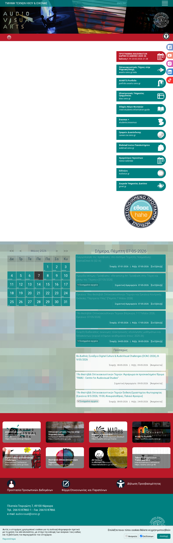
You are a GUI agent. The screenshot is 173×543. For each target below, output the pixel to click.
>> (66, 250)
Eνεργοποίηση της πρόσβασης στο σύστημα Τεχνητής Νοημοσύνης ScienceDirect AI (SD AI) (113, 259)
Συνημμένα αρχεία (89, 285)
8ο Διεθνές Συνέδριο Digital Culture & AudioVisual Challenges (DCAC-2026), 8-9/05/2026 (117, 358)
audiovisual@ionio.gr (28, 514)
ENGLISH (121, 3)
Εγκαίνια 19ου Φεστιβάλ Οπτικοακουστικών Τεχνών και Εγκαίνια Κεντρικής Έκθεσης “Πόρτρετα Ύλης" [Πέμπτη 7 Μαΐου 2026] (119, 296)
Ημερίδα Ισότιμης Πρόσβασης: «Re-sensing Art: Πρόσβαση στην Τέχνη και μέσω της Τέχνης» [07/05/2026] (117, 277)
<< (12, 250)
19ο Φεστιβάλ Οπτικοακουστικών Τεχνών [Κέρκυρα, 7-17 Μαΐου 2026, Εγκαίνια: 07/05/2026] (115, 315)
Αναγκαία (132, 536)
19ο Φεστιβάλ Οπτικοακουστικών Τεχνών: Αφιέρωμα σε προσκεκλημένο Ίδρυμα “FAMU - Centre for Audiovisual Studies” (120, 376)
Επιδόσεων (148, 536)
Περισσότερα (9, 539)
